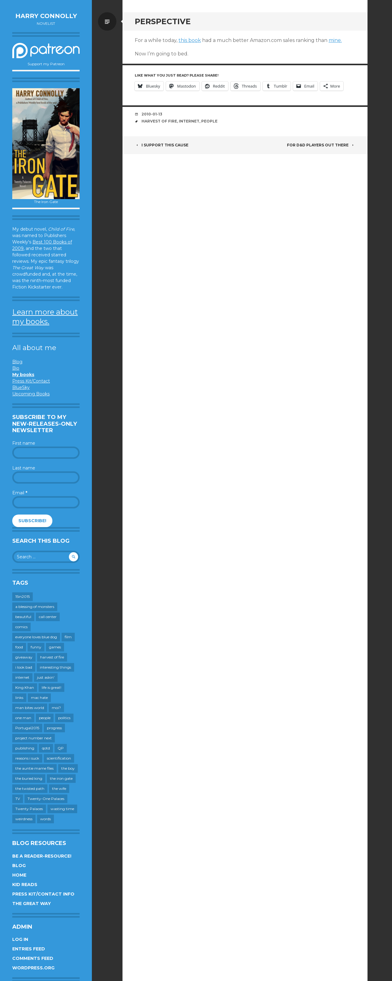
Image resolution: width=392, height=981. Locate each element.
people (209, 121)
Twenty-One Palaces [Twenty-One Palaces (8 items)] (46, 798)
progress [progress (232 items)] (54, 728)
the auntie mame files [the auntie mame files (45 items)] (34, 768)
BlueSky (21, 387)
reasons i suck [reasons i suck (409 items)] (27, 758)
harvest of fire (159, 121)
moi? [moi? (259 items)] (56, 707)
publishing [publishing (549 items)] (24, 748)
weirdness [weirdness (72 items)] (23, 819)
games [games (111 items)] (55, 647)
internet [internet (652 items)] (22, 677)
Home (19, 875)
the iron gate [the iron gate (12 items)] (61, 778)
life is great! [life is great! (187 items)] (51, 687)
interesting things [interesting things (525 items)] (55, 667)
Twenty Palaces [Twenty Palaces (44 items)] (29, 808)
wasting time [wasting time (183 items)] (62, 808)
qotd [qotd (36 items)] (46, 748)
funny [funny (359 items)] (36, 647)
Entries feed (28, 949)
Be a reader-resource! (41, 856)
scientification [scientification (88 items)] (59, 758)
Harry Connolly (46, 16)
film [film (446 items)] (68, 637)
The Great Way (31, 903)
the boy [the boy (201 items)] (68, 768)
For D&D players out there (321, 145)
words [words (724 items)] (45, 819)
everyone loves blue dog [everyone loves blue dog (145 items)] (36, 637)
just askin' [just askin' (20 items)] (46, 677)
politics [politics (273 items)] (64, 717)
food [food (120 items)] (19, 647)
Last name (23, 468)
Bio (15, 368)
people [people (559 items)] (45, 717)
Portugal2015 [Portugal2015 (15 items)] (27, 728)
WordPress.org (33, 968)
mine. (335, 40)
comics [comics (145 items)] (21, 626)
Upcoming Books (31, 394)
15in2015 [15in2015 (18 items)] (22, 596)
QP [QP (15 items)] (61, 748)
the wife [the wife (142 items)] (59, 788)
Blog (17, 361)
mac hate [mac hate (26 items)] (39, 697)
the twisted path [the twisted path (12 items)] (29, 788)
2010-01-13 (151, 114)
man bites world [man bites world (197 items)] (29, 707)
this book (190, 40)
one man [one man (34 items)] (23, 717)
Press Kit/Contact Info (43, 894)
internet (189, 121)
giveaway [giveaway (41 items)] (23, 657)
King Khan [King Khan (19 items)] (24, 687)
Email (19, 493)
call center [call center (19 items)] (48, 616)
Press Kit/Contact (31, 381)
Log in (20, 939)
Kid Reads (24, 884)
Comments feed (32, 958)
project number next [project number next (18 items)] (33, 738)
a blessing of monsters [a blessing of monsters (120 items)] (34, 606)
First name (23, 443)
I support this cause (161, 145)
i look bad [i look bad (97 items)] (23, 667)
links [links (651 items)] (19, 697)
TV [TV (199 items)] (17, 798)
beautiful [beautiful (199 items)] (23, 616)
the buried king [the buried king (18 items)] (28, 778)
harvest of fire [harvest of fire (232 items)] (52, 657)
